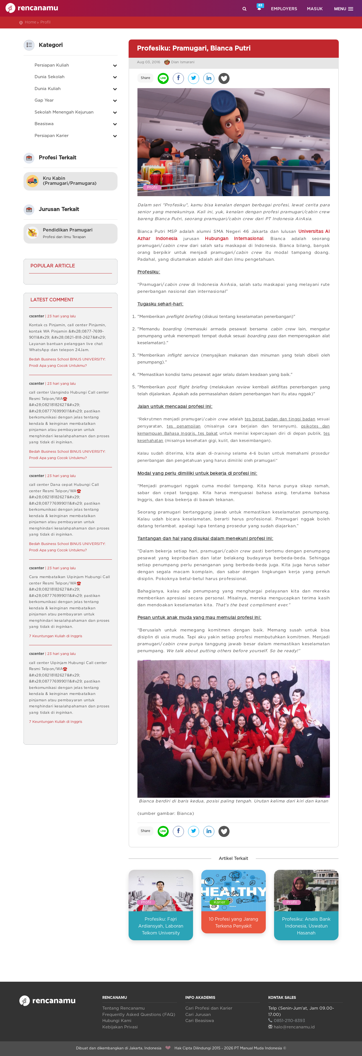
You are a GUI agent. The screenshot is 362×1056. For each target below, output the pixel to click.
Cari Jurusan (198, 1015)
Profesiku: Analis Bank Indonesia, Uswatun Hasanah (306, 926)
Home (30, 22)
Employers (284, 9)
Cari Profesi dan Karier (208, 1008)
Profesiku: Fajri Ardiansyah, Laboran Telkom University (160, 926)
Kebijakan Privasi (120, 1027)
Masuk (315, 9)
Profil (45, 22)
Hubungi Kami (116, 1021)
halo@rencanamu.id (291, 1027)
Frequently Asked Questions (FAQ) (138, 1015)
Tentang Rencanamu (123, 1008)
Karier (219, 902)
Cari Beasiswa (199, 1021)
